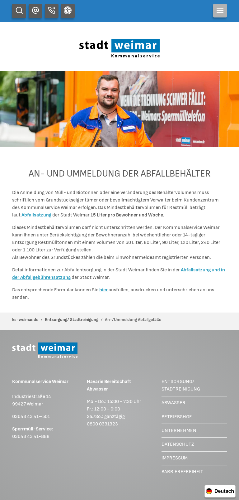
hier (103, 290)
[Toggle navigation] (220, 10)
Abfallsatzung (36, 215)
